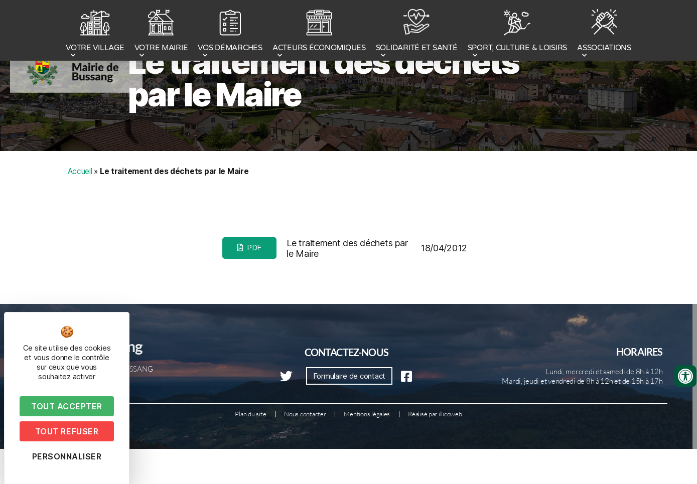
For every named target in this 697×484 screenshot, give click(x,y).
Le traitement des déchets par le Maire (323, 118)
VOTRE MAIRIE (161, 32)
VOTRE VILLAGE (95, 32)
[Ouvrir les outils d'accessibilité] (685, 376)
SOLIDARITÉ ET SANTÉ (417, 32)
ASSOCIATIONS (604, 32)
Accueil (80, 211)
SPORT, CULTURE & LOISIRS (518, 32)
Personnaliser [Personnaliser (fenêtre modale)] (67, 456)
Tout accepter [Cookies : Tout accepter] (66, 406)
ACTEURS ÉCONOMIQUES (319, 32)
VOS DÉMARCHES (230, 32)
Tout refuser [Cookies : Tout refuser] (66, 431)
